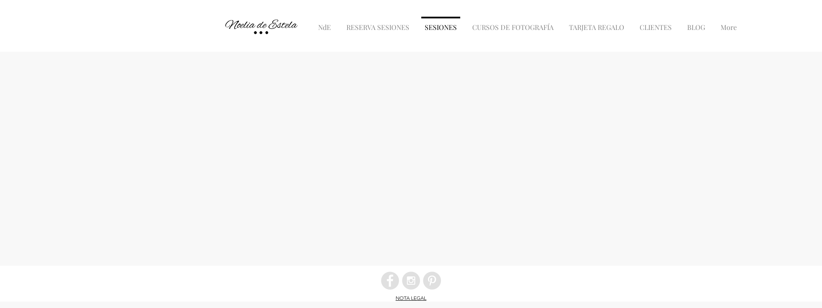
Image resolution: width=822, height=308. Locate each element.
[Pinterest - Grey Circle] (432, 281)
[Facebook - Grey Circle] (390, 281)
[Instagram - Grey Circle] (411, 281)
